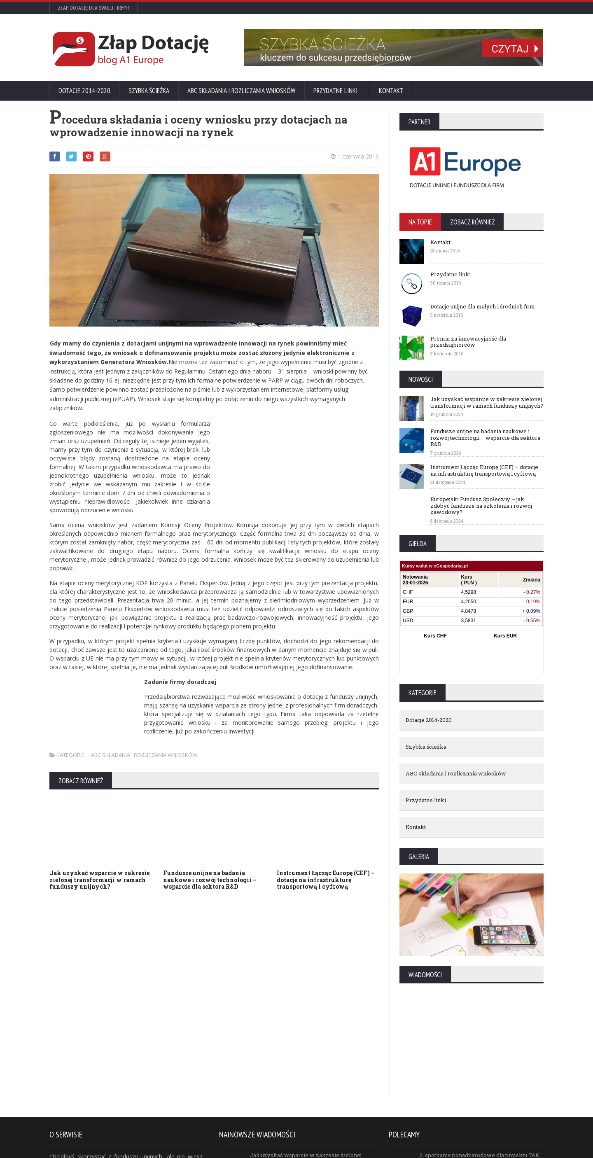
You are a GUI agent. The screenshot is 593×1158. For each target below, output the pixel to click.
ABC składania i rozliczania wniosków (241, 90)
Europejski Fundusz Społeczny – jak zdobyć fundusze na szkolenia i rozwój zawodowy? (481, 505)
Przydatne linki (337, 90)
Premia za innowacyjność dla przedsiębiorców (468, 342)
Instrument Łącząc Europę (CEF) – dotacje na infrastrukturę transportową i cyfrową (326, 880)
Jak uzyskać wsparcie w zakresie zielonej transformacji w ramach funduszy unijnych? (99, 880)
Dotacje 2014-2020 (84, 90)
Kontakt (391, 90)
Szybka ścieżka (148, 90)
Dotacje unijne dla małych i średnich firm (482, 306)
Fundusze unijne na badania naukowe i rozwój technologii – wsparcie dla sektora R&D (210, 880)
